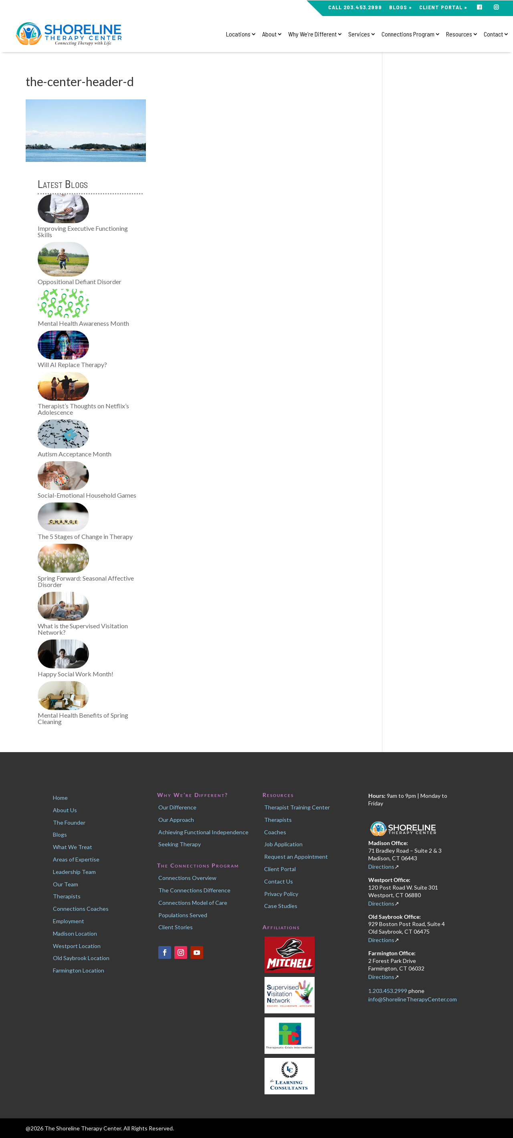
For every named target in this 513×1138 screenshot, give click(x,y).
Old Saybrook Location (81, 957)
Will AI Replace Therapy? (72, 364)
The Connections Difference (194, 890)
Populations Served (182, 915)
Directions (381, 866)
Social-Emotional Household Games (87, 495)
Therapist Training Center (297, 807)
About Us (65, 810)
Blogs (60, 834)
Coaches (275, 832)
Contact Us (278, 881)
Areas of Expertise (76, 859)
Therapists (67, 896)
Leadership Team (74, 871)
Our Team (65, 884)
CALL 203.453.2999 (355, 7)
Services (359, 34)
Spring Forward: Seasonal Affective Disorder (86, 581)
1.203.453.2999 (388, 990)
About (269, 34)
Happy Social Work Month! (75, 674)
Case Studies (280, 905)
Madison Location (75, 933)
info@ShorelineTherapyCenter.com (412, 999)
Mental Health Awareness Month (83, 323)
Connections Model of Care (192, 902)
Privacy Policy (281, 893)
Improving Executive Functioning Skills (83, 231)
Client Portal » (443, 7)
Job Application (283, 844)
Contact (493, 34)
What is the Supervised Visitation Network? (83, 629)
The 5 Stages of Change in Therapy (85, 536)
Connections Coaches (81, 908)
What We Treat (72, 846)
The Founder (69, 822)
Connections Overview (187, 877)
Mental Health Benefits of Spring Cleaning (83, 718)
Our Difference (177, 807)
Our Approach (176, 819)
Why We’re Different (312, 34)
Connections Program (408, 34)
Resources (459, 34)
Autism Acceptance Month (74, 454)
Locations (238, 34)
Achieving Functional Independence (203, 832)
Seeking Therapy (179, 844)
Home (60, 797)
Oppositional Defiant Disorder (79, 281)
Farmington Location (78, 970)
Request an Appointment (296, 856)
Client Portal (280, 869)
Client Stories (175, 927)
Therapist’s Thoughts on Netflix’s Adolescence (83, 409)
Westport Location (77, 945)
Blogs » (400, 7)
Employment (68, 921)
